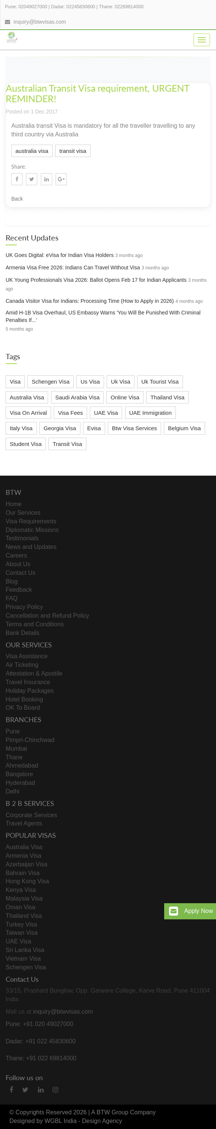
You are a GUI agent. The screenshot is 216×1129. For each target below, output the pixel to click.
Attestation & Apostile (34, 673)
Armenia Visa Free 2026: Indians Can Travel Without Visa (73, 267)
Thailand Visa (167, 397)
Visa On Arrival (28, 413)
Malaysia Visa (24, 898)
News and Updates (31, 547)
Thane (14, 757)
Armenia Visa (23, 855)
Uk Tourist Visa (160, 381)
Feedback (19, 589)
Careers (16, 555)
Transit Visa (67, 444)
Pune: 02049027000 (26, 6)
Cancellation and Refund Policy (47, 615)
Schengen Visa (50, 381)
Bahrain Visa (22, 873)
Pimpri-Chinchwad (30, 740)
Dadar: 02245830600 (73, 6)
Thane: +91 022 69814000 (41, 1058)
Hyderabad (20, 783)
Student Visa (26, 444)
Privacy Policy (24, 607)
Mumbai (16, 748)
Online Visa (124, 397)
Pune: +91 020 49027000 (39, 1024)
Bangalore (19, 774)
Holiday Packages (30, 691)
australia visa (31, 151)
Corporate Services (31, 815)
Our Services (23, 512)
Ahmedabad (22, 765)
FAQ (12, 598)
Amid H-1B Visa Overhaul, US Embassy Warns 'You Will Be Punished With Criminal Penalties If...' (103, 316)
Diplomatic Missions (32, 530)
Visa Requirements (31, 521)
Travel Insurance (28, 682)
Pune (13, 731)
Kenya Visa (21, 890)
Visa (15, 381)
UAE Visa (106, 413)
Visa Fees (70, 413)
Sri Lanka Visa (25, 950)
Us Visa (90, 381)
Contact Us (20, 573)
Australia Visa (27, 397)
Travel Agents (24, 823)
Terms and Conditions (35, 624)
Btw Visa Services (134, 428)
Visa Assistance (27, 656)
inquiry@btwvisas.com (40, 22)
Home (14, 504)
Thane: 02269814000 (121, 6)
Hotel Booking (24, 699)
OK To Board (23, 707)
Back (17, 199)
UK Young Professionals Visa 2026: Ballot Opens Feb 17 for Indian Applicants (96, 280)
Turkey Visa (21, 924)
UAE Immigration (150, 413)
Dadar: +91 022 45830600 (41, 1041)
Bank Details (22, 633)
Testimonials (22, 538)
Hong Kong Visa (27, 881)
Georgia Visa (60, 428)
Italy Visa (21, 428)
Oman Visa (20, 907)
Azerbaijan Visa (26, 864)
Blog (12, 581)
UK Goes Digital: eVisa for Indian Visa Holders (59, 255)
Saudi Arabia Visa (77, 397)
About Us (18, 564)
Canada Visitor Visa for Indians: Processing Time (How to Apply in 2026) (90, 301)
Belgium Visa (184, 428)
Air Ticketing (22, 665)
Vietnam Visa (23, 958)
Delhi (12, 791)
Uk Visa (120, 381)
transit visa (72, 151)
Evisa (94, 428)
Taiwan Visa (22, 932)
